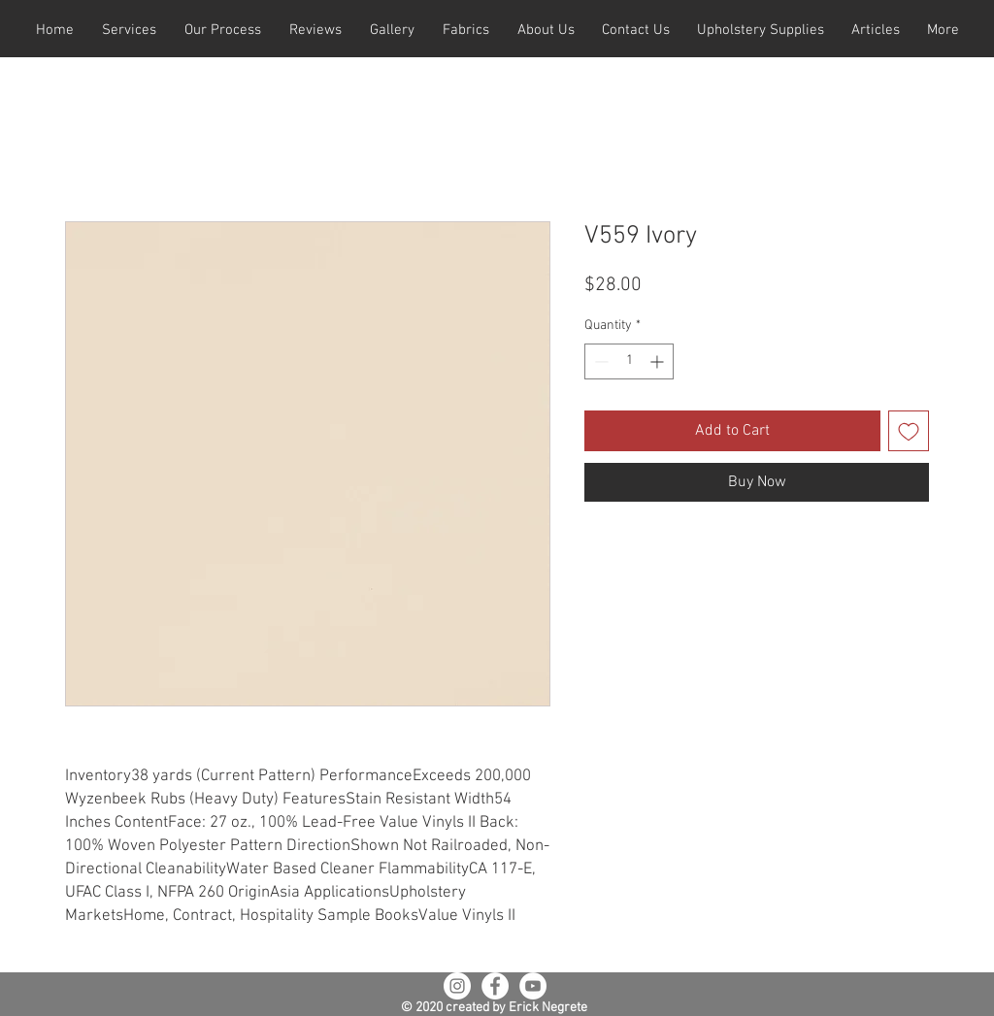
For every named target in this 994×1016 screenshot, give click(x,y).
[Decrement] (599, 361)
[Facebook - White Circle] (495, 986)
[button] (128, 30)
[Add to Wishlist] (908, 430)
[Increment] (658, 361)
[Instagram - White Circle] (457, 986)
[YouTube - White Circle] (533, 986)
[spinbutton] (629, 361)
